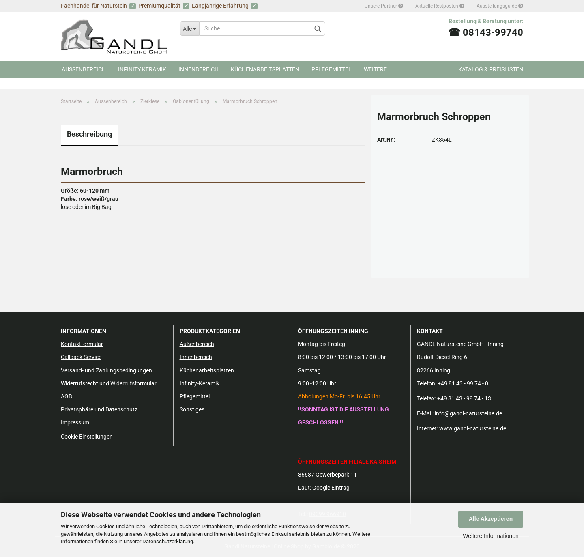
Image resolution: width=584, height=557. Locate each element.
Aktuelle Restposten (439, 6)
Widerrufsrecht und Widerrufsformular (109, 383)
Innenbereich (198, 69)
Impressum (75, 422)
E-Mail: (425, 413)
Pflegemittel (331, 69)
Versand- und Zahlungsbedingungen (106, 370)
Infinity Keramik (142, 69)
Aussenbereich (84, 69)
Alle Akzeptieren (491, 519)
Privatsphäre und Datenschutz (99, 409)
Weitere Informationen (490, 536)
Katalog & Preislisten (490, 69)
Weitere (375, 69)
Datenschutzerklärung (167, 541)
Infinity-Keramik (199, 383)
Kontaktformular (82, 344)
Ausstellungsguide (500, 6)
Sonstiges (192, 409)
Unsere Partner (384, 6)
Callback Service (81, 357)
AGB (66, 396)
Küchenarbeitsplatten (265, 69)
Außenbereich (197, 344)
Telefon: (426, 383)
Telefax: (426, 398)
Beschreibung (89, 134)
